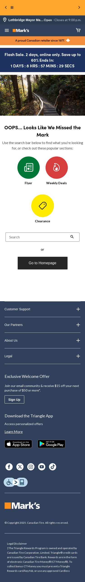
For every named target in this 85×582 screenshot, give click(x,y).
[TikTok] (52, 466)
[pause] (12, 7)
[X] (20, 466)
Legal (43, 356)
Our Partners (43, 325)
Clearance (42, 208)
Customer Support (43, 309)
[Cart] (78, 30)
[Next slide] (79, 7)
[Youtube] (41, 466)
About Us (43, 340)
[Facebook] (9, 466)
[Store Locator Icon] (4, 20)
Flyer (28, 170)
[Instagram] (30, 466)
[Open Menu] (7, 31)
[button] (72, 237)
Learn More (14, 431)
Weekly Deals (56, 170)
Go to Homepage (42, 263)
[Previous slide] (6, 7)
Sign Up (14, 399)
